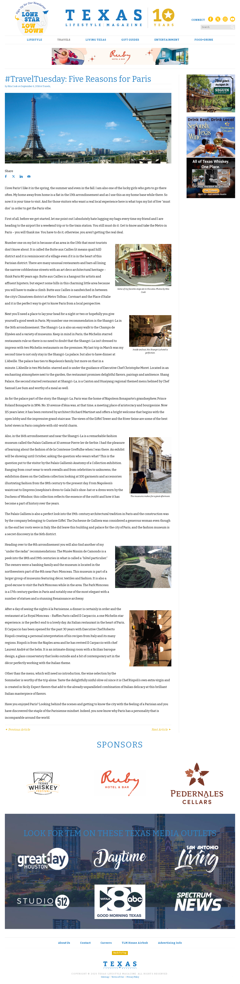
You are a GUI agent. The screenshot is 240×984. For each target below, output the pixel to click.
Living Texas (96, 40)
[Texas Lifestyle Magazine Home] (120, 17)
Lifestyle (34, 40)
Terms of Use (117, 977)
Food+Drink (203, 40)
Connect (198, 20)
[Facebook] (210, 20)
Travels (63, 40)
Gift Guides (130, 40)
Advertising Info (170, 942)
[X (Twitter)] (217, 20)
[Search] (232, 26)
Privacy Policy (133, 977)
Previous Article (17, 729)
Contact (85, 942)
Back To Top (119, 953)
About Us (64, 942)
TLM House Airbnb (135, 942)
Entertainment (166, 40)
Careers (106, 942)
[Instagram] (225, 20)
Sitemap (105, 977)
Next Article (161, 729)
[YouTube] (232, 20)
